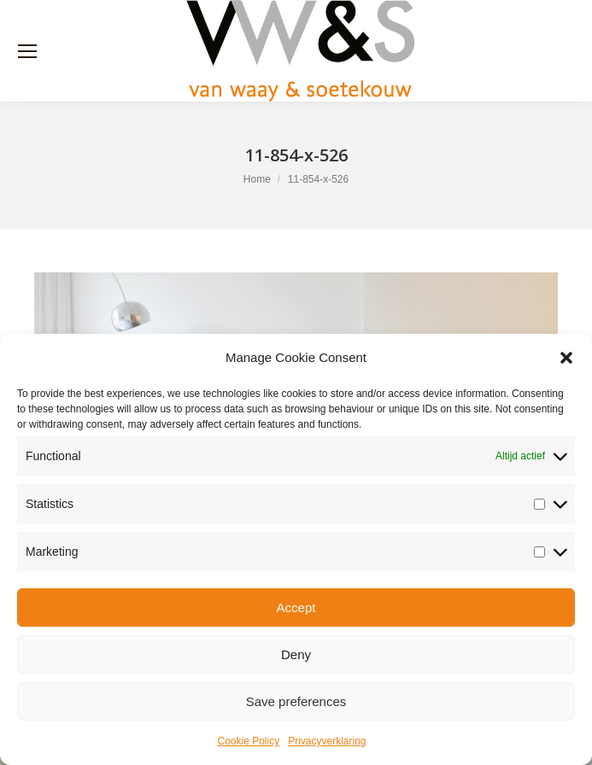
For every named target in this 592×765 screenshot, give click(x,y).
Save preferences (296, 701)
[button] (566, 357)
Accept (296, 607)
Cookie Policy (248, 741)
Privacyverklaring (327, 741)
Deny (296, 654)
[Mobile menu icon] (27, 51)
